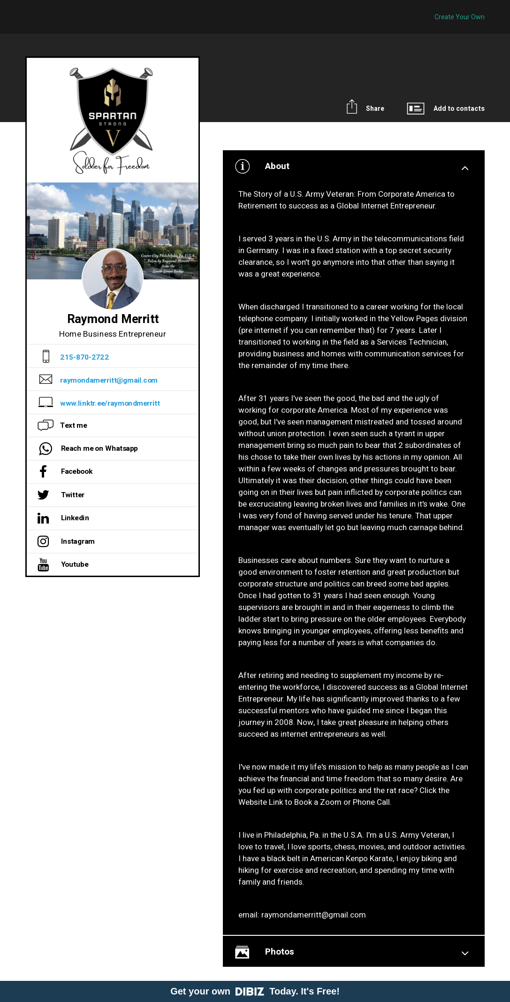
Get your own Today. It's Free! (255, 991)
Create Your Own (459, 17)
